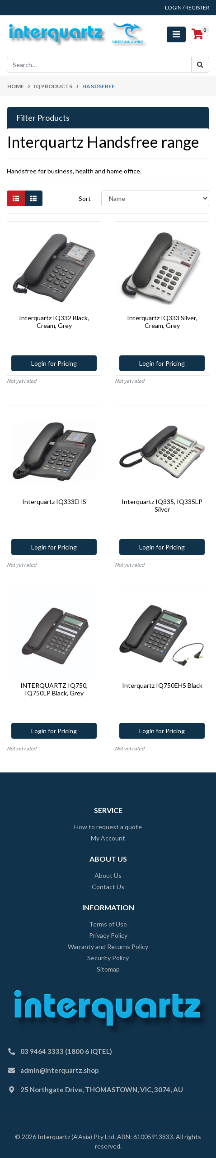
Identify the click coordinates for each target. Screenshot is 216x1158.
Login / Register (187, 7)
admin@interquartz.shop (59, 1070)
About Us (108, 875)
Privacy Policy (108, 935)
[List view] (33, 198)
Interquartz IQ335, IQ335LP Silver (162, 505)
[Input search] (99, 65)
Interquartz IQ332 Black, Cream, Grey (54, 321)
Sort (85, 198)
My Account (108, 838)
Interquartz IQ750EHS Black (162, 685)
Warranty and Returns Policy (108, 946)
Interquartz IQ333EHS (54, 501)
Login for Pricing (54, 363)
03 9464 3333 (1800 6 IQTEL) (66, 1051)
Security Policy (108, 958)
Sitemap (108, 969)
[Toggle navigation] (176, 34)
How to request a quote (108, 827)
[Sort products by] (155, 198)
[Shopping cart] (197, 34)
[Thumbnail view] (16, 198)
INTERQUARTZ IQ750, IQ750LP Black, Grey (54, 689)
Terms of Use (108, 924)
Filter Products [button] (43, 118)
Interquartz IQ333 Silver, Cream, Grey (162, 321)
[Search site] (200, 65)
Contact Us (108, 886)
